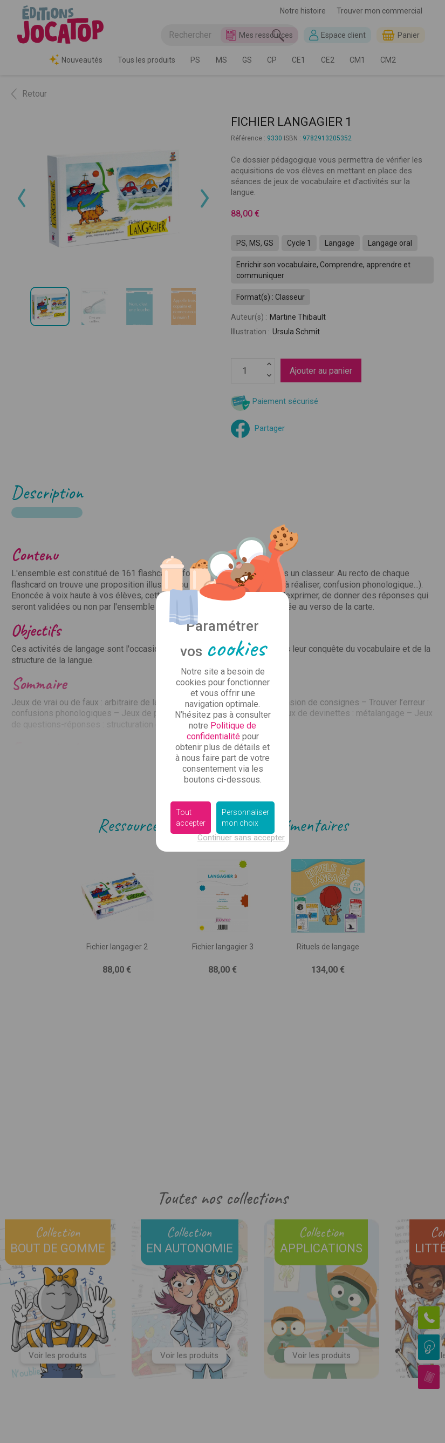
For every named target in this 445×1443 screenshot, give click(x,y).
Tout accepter (191, 817)
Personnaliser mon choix (245, 817)
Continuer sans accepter (241, 837)
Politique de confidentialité (222, 730)
